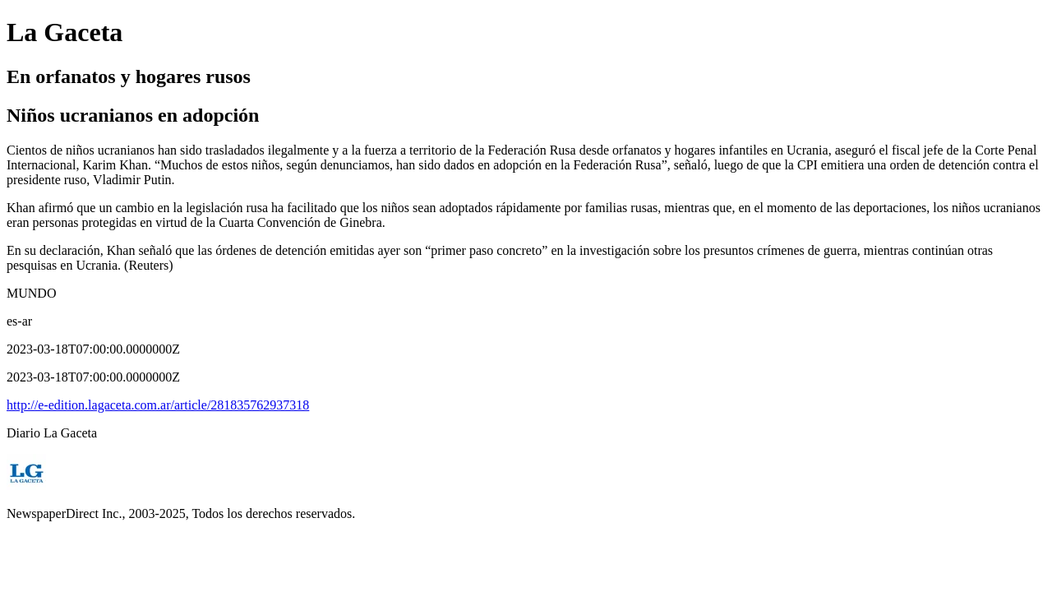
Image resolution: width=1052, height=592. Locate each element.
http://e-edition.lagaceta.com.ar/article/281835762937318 (158, 405)
